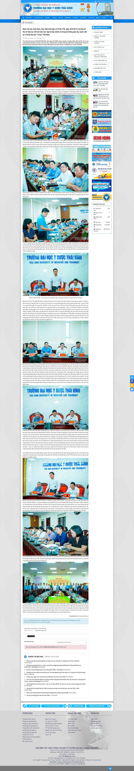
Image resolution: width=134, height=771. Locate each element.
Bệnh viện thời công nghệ (103, 90)
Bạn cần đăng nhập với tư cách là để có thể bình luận (46, 647)
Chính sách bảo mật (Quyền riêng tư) (73, 762)
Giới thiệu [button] (29, 18)
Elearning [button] (68, 17)
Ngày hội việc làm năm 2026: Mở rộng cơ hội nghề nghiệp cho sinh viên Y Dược (101, 96)
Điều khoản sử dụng (56, 762)
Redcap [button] (54, 17)
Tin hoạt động (98, 32)
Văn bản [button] (48, 18)
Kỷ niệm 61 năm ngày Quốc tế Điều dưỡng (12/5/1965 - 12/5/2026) (101, 83)
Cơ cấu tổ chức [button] (38, 17)
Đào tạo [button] (60, 17)
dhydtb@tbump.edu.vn (69, 756)
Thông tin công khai (100, 64)
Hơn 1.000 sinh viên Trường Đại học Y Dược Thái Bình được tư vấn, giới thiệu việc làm (101, 104)
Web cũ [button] (98, 17)
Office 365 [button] (91, 17)
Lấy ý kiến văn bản (33, 706)
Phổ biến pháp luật (100, 68)
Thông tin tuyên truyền (99, 42)
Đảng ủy (96, 51)
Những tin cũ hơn (52, 657)
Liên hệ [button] (104, 17)
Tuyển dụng (97, 72)
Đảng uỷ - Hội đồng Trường (99, 37)
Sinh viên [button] (83, 18)
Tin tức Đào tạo (99, 47)
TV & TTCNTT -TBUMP (62, 764)
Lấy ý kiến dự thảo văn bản (52, 706)
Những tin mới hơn (35, 657)
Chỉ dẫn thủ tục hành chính (98, 706)
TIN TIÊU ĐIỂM (101, 78)
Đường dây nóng (77, 706)
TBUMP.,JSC (81, 764)
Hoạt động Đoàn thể (100, 60)
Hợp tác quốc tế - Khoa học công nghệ (100, 55)
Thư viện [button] (75, 18)
